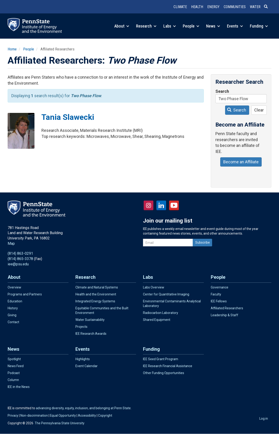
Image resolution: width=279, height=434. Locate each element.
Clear (259, 110)
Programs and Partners (25, 294)
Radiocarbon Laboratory (160, 313)
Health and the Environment (95, 294)
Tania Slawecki (67, 117)
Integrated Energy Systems (95, 301)
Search (222, 91)
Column (13, 380)
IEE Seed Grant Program (160, 359)
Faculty (216, 294)
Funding (259, 26)
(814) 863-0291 (20, 253)
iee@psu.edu (18, 264)
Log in (263, 418)
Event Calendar (86, 366)
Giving (12, 315)
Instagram (148, 205)
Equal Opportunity (63, 415)
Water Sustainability (90, 320)
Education (15, 301)
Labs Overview (153, 287)
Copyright (105, 415)
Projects (81, 327)
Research (146, 26)
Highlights (82, 359)
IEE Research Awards (90, 333)
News (213, 26)
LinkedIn (161, 205)
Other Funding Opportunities (163, 373)
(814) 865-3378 (20, 259)
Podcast (14, 373)
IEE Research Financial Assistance (167, 366)
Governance (219, 287)
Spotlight (14, 359)
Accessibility (87, 415)
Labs (169, 26)
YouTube (174, 205)
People (191, 26)
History (13, 308)
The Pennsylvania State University (59, 423)
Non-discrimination (34, 415)
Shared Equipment (156, 320)
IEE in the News (19, 387)
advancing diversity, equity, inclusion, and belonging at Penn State (83, 408)
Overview (14, 287)
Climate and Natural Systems (96, 287)
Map (11, 243)
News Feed (16, 366)
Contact (13, 322)
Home (12, 49)
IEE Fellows (219, 301)
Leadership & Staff (224, 315)
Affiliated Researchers (227, 308)
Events (235, 26)
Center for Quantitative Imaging (166, 294)
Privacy (13, 415)
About (121, 26)
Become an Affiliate (241, 161)
